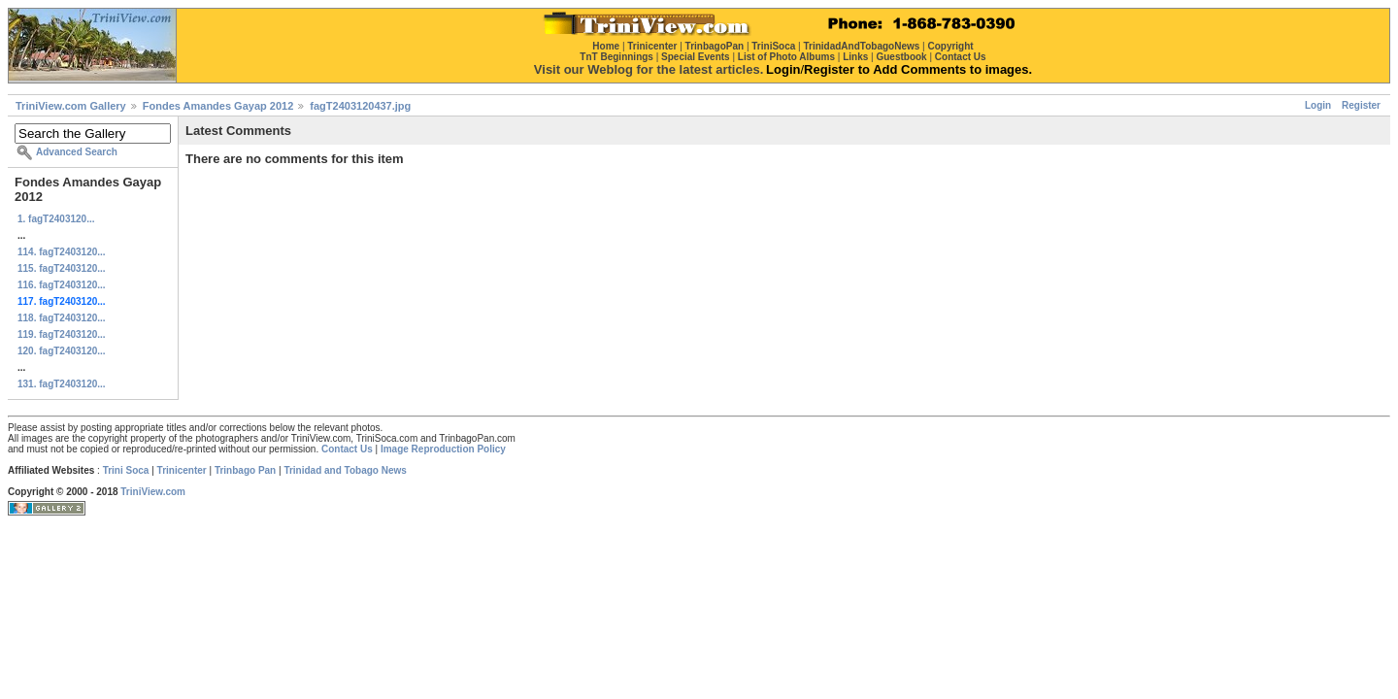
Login (1318, 105)
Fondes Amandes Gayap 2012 (218, 106)
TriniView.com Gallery (71, 106)
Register (1361, 105)
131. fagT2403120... (61, 384)
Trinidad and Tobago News (345, 470)
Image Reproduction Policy (443, 449)
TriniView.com (152, 491)
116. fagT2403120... (61, 285)
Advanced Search (76, 152)
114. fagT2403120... (61, 252)
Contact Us (347, 449)
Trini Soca (126, 470)
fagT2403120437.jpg (360, 106)
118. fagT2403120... (61, 318)
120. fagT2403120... (61, 351)
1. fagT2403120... (56, 219)
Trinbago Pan (245, 470)
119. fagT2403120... (61, 334)
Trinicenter (182, 470)
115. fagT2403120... (61, 268)
